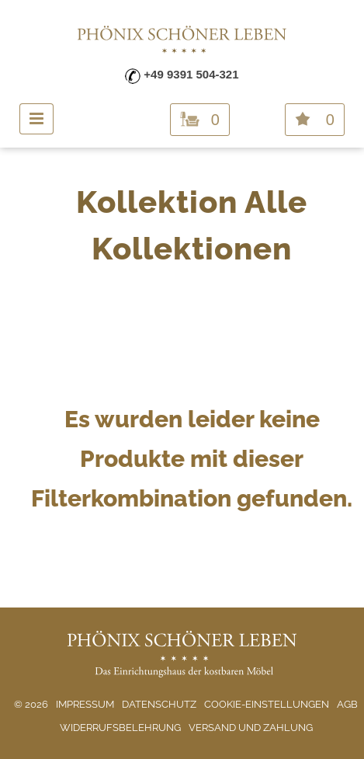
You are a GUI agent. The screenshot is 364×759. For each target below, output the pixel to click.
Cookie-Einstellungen (266, 704)
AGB (347, 704)
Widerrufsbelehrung (120, 727)
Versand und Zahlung (251, 727)
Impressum (85, 704)
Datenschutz (159, 704)
